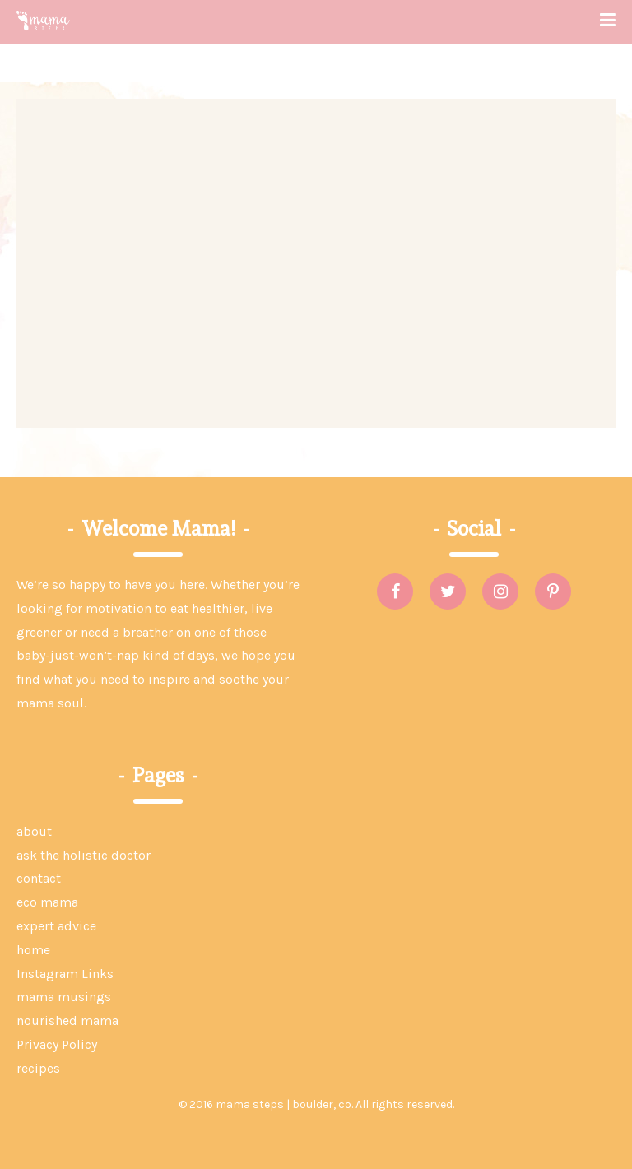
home (33, 950)
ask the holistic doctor (83, 855)
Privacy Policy (56, 1044)
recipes (38, 1068)
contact (38, 878)
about (34, 831)
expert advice (56, 926)
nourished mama (67, 1020)
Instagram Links (65, 973)
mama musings (63, 996)
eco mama (47, 902)
